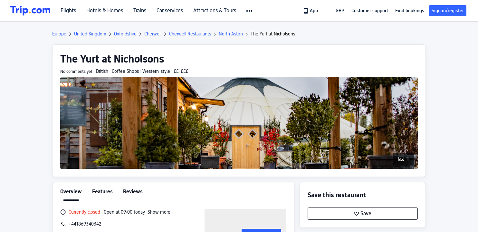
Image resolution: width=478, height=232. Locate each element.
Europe (59, 33)
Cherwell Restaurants (190, 33)
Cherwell (152, 33)
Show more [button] (159, 212)
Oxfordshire (125, 33)
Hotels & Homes (104, 11)
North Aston (231, 33)
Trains (139, 11)
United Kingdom (90, 33)
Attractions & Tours (214, 11)
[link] (311, 10)
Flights (68, 11)
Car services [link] (170, 11)
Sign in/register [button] (448, 10)
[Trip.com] (30, 10)
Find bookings (409, 10)
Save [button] (362, 213)
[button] (249, 11)
